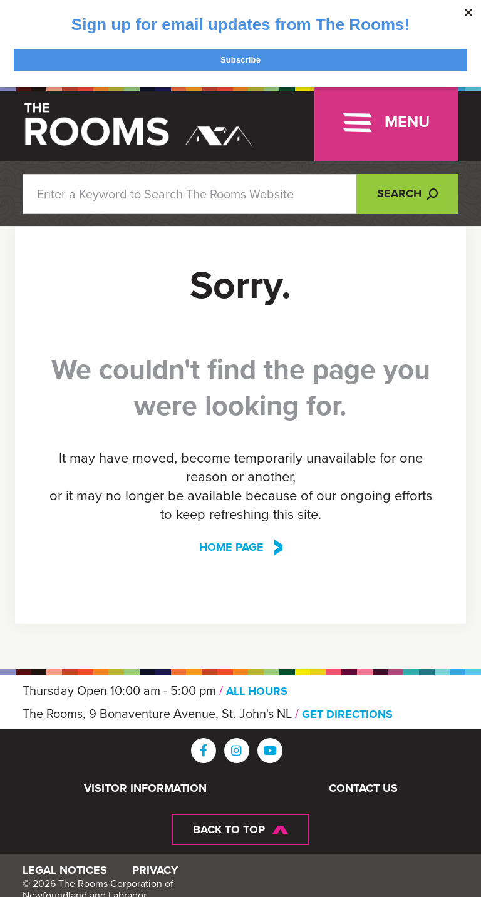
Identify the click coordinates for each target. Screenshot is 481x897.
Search (407, 193)
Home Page (231, 547)
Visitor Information (145, 787)
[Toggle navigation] (386, 123)
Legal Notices (65, 875)
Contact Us (363, 787)
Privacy (155, 875)
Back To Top (229, 828)
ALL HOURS (256, 690)
